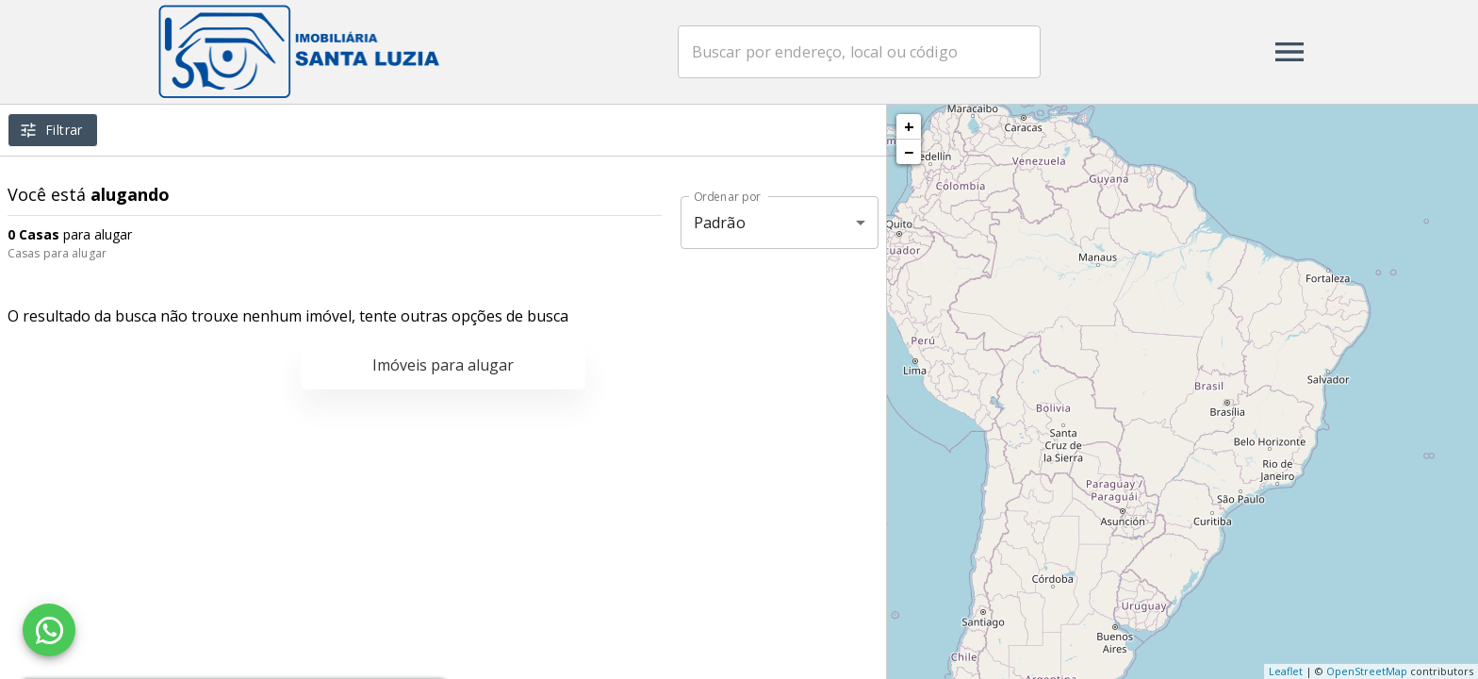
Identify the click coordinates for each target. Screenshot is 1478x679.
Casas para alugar (57, 253)
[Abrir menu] (1289, 52)
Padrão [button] (720, 222)
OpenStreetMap (1366, 671)
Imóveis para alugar (443, 365)
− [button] (908, 152)
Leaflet (1286, 671)
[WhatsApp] (49, 630)
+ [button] (909, 126)
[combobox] (860, 51)
